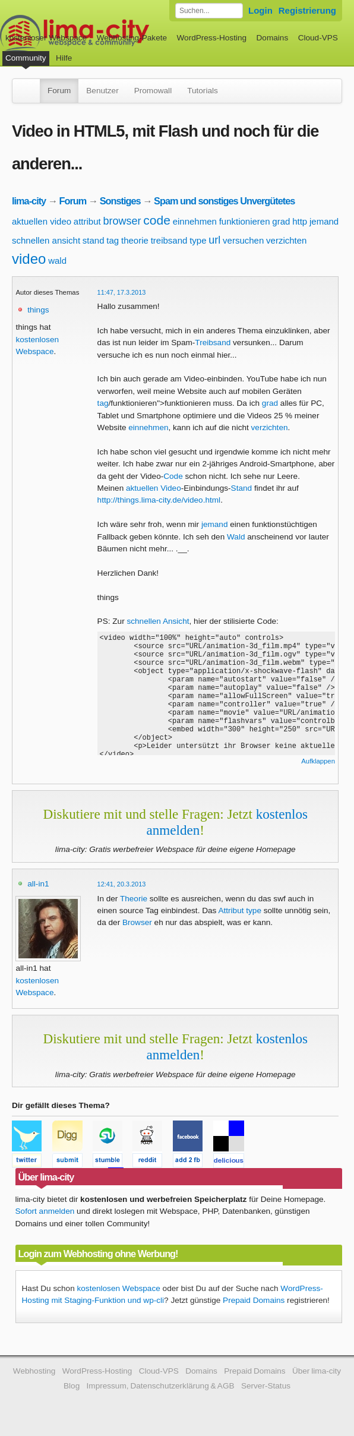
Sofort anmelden (45, 1211)
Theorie (133, 898)
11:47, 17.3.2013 (121, 292)
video (29, 259)
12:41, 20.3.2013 (121, 884)
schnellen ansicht (46, 240)
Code (173, 476)
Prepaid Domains (254, 1300)
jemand (324, 221)
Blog (72, 1385)
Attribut (231, 910)
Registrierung (307, 10)
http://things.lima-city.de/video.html (159, 500)
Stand (241, 488)
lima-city (29, 200)
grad (281, 221)
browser (122, 221)
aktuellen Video (153, 488)
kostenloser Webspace (46, 37)
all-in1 (38, 883)
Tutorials (202, 90)
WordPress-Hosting (211, 37)
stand (94, 240)
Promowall (153, 90)
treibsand (169, 240)
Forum (59, 90)
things (38, 309)
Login (260, 10)
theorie (134, 240)
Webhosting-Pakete (132, 37)
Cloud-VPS (318, 37)
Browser (137, 922)
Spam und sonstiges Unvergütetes (224, 200)
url (214, 240)
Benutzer (102, 90)
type (197, 240)
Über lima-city (316, 1370)
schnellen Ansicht (158, 621)
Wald (236, 536)
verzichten (286, 240)
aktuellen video (41, 221)
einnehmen (195, 221)
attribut (87, 221)
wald (57, 260)
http (299, 221)
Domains (273, 37)
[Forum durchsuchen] (209, 10)
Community (25, 57)
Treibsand (212, 342)
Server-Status (265, 1385)
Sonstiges (120, 200)
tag (112, 240)
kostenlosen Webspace (118, 1288)
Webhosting (34, 1370)
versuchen (243, 240)
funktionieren (244, 221)
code (156, 220)
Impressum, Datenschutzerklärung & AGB (161, 1385)
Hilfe (64, 57)
